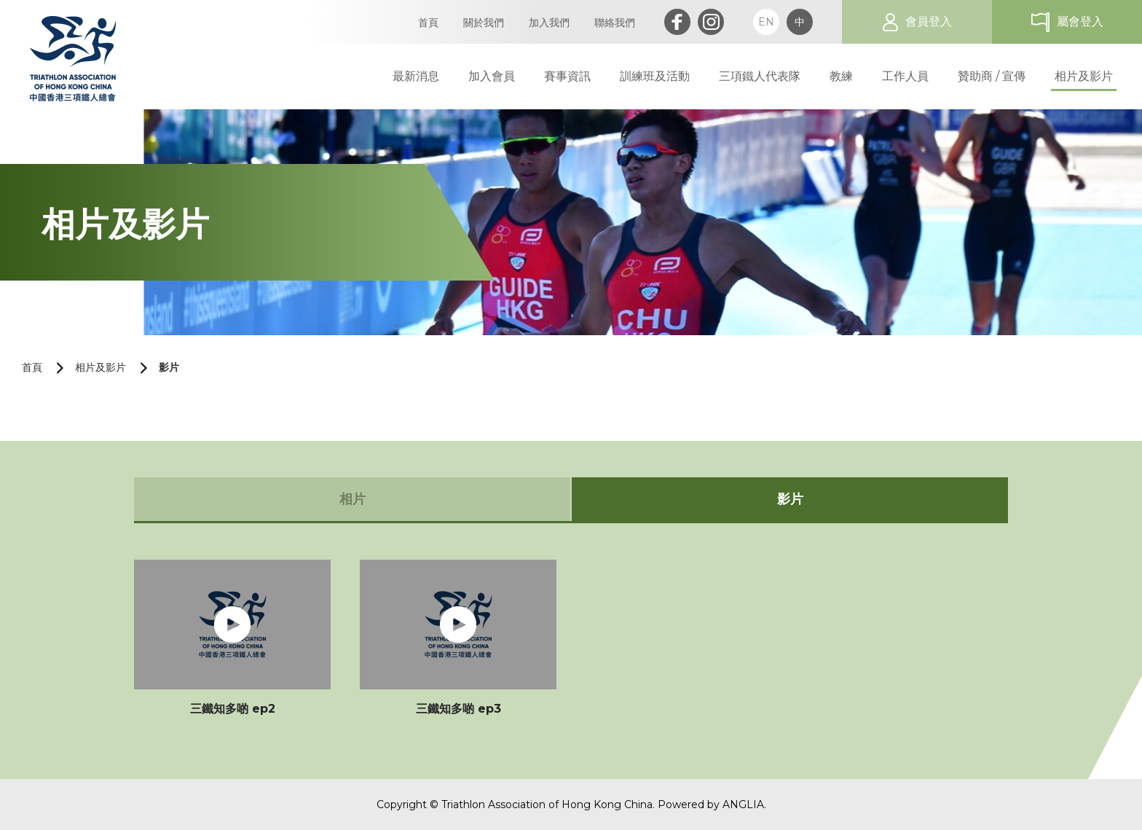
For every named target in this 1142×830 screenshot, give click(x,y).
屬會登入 (1080, 21)
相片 (352, 499)
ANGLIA (743, 804)
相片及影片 (100, 367)
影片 (169, 367)
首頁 (32, 367)
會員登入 (928, 21)
